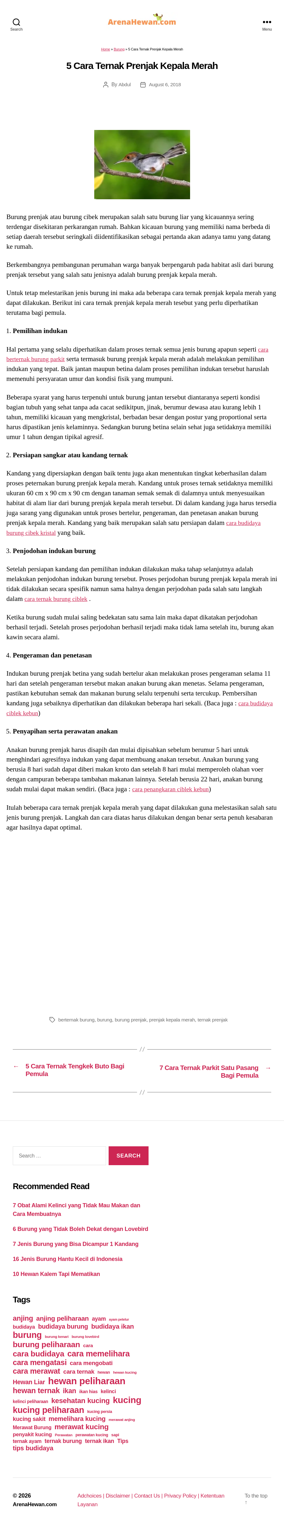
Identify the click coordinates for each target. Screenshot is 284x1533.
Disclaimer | (121, 1500)
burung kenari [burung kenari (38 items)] (56, 1341)
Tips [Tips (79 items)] (122, 1446)
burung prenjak (133, 1023)
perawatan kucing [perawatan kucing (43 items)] (91, 1440)
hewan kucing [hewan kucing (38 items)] (125, 1377)
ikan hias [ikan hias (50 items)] (88, 1396)
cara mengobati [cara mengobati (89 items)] (91, 1367)
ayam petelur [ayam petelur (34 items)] (119, 1324)
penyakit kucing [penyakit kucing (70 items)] (32, 1439)
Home (105, 53)
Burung (119, 53)
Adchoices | (91, 1500)
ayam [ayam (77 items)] (99, 1323)
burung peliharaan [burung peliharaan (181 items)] (46, 1349)
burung (106, 1023)
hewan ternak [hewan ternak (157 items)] (36, 1395)
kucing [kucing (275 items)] (127, 1405)
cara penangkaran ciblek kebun (174, 793)
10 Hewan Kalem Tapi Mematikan (56, 1278)
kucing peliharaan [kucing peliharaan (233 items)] (48, 1415)
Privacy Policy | (188, 1500)
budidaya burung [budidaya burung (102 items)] (63, 1331)
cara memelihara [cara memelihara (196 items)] (98, 1358)
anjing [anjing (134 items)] (23, 1323)
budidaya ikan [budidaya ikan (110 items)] (112, 1331)
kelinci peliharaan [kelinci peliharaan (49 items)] (30, 1406)
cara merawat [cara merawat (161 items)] (36, 1376)
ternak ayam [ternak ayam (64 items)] (27, 1446)
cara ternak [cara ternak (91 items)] (79, 1376)
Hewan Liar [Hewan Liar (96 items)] (29, 1386)
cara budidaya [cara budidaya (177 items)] (38, 1358)
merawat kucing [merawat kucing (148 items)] (82, 1431)
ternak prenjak (218, 1023)
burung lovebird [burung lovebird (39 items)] (85, 1341)
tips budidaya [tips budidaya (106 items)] (33, 1452)
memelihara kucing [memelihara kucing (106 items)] (77, 1423)
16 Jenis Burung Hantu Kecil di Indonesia (67, 1263)
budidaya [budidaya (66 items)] (24, 1331)
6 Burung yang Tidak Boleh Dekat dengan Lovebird (80, 1233)
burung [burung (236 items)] (27, 1340)
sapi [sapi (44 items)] (115, 1439)
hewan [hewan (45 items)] (103, 1377)
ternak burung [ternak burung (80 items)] (63, 1446)
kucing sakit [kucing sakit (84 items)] (29, 1423)
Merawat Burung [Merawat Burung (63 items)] (32, 1432)
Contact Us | (153, 1500)
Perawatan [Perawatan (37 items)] (64, 1440)
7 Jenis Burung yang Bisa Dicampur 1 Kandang (76, 1248)
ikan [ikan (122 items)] (69, 1396)
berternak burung (77, 1023)
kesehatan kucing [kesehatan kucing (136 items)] (80, 1405)
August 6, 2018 (165, 88)
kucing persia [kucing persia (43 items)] (99, 1416)
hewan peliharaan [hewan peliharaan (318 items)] (87, 1385)
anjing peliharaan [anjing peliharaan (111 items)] (62, 1323)
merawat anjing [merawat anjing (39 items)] (122, 1424)
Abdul (124, 88)
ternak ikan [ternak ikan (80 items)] (99, 1446)
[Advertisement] (142, 926)
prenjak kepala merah (175, 1023)
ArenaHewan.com (36, 1509)
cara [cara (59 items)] (88, 1350)
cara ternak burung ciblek (59, 602)
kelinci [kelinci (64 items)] (108, 1396)
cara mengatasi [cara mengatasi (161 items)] (40, 1367)
